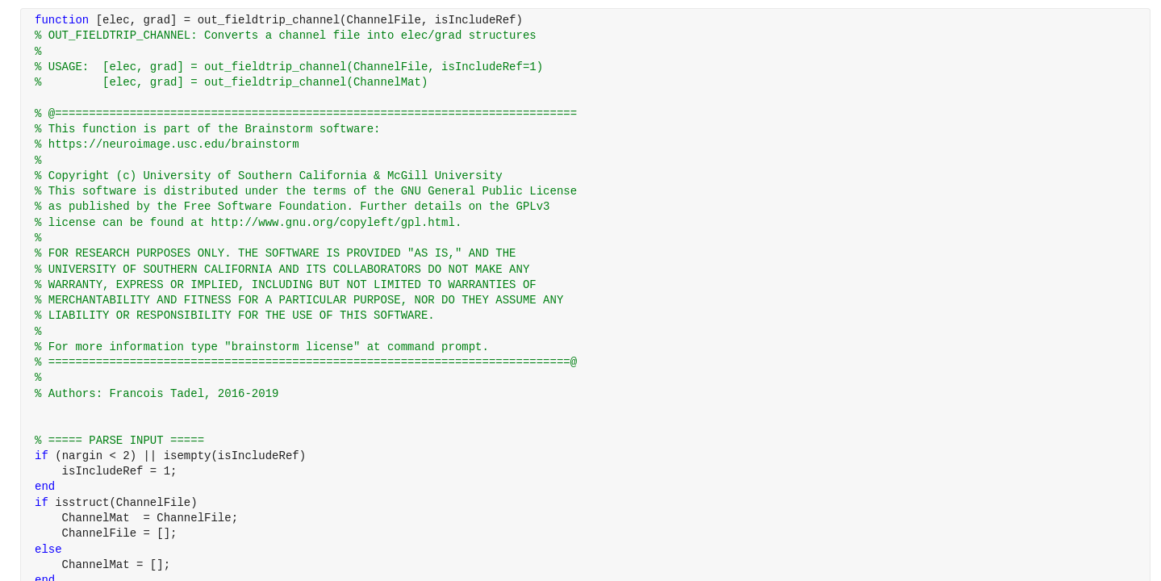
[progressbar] (629, 330)
